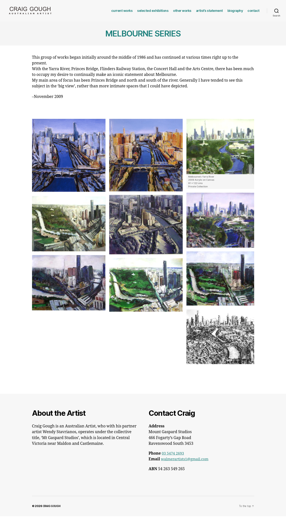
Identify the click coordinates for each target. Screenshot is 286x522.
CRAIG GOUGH (53, 511)
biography (235, 13)
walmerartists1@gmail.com (186, 464)
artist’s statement (209, 13)
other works (182, 13)
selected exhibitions (152, 13)
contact (253, 13)
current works (122, 13)
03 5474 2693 (173, 459)
